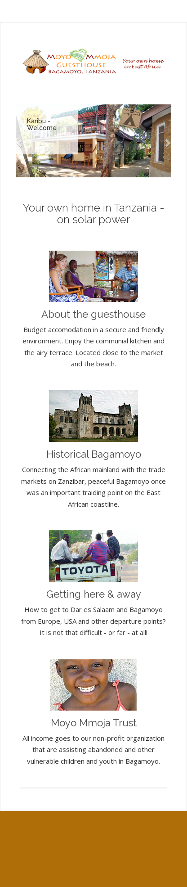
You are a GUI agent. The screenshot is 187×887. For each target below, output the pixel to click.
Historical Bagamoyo (93, 454)
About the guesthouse (93, 314)
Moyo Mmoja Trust (94, 723)
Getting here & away (93, 594)
